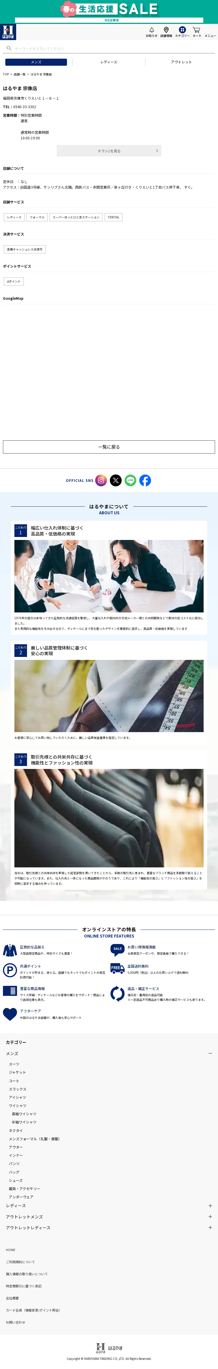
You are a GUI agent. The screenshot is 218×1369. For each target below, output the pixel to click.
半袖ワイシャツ (24, 1121)
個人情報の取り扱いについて (27, 1273)
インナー (16, 1155)
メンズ (36, 61)
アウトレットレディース (28, 1227)
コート (14, 1080)
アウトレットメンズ (24, 1217)
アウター (16, 1146)
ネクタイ (16, 1130)
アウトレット (181, 61)
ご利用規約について (20, 1261)
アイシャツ (17, 1097)
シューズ (16, 1180)
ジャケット (17, 1072)
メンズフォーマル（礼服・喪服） (35, 1138)
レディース (108, 61)
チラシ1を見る (109, 150)
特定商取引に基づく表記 (23, 1286)
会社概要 (12, 1298)
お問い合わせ (15, 1322)
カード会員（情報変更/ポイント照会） (34, 1310)
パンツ (14, 1163)
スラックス (17, 1088)
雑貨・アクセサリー (24, 1188)
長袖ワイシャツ (24, 1113)
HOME (10, 1249)
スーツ (14, 1063)
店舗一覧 (20, 74)
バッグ (14, 1171)
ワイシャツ (17, 1105)
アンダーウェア (21, 1196)
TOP (6, 74)
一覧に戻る (109, 447)
